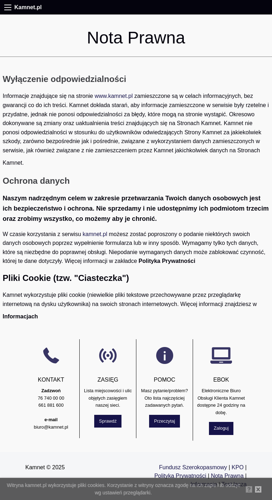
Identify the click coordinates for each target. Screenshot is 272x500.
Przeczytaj (164, 421)
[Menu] (7, 7)
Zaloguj (221, 428)
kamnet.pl (95, 234)
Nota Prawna (228, 476)
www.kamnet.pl (114, 96)
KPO (238, 467)
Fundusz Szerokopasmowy (193, 467)
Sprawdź (108, 421)
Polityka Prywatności (180, 476)
